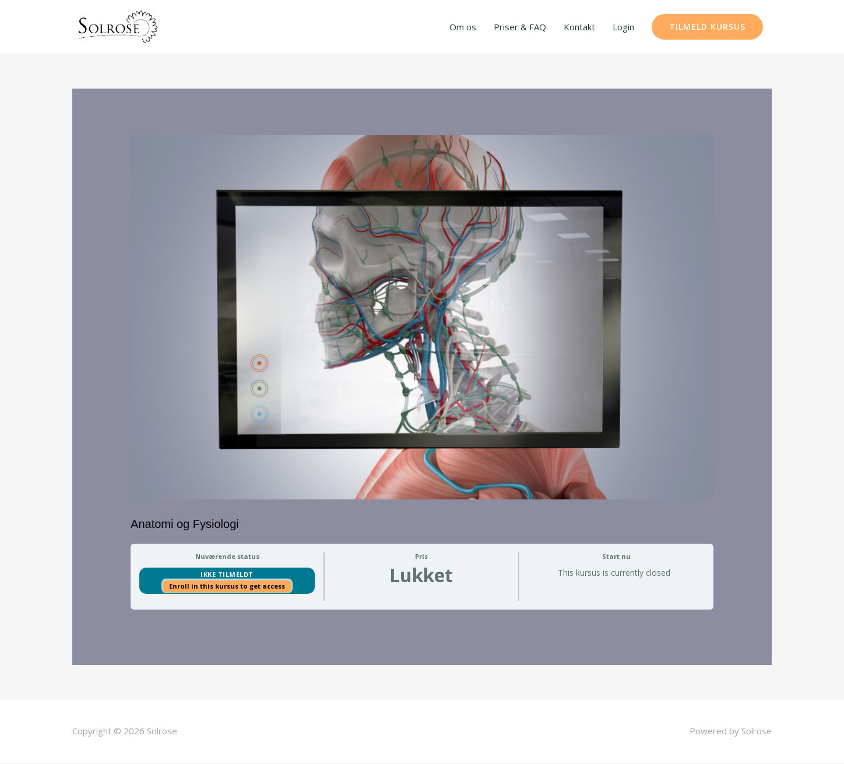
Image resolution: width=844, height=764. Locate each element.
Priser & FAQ (520, 27)
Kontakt (579, 27)
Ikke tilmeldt (227, 575)
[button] (707, 27)
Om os (462, 27)
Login (623, 27)
